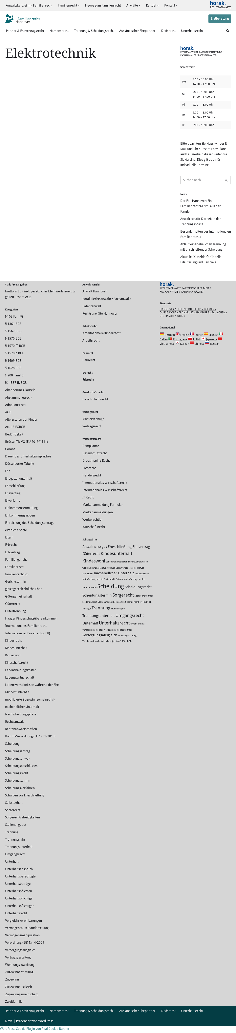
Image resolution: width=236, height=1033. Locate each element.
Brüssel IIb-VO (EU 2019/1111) (26, 449)
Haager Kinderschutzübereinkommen (31, 625)
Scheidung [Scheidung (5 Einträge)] (110, 593)
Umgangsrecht (15, 861)
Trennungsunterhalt (18, 854)
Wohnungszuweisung (19, 972)
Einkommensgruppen (20, 522)
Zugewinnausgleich (18, 994)
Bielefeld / (196, 316)
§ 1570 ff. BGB (15, 353)
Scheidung (12, 750)
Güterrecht (12, 611)
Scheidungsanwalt (17, 765)
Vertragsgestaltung (18, 964)
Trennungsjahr (15, 846)
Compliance (90, 453)
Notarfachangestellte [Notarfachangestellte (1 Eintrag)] (92, 586)
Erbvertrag (12, 559)
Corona (10, 456)
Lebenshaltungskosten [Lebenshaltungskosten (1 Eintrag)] (116, 568)
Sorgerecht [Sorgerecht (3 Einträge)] (123, 601)
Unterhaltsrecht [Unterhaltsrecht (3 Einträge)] (114, 629)
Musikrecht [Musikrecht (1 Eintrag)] (87, 580)
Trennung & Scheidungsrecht (94, 31)
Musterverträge (93, 426)
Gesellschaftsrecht (95, 406)
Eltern (9, 544)
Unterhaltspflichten (18, 898)
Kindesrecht (13, 647)
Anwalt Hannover (94, 298)
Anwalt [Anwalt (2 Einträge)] (88, 554)
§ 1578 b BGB (14, 360)
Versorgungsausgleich (20, 957)
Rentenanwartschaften (21, 736)
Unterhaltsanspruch (19, 876)
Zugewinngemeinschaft (21, 1001)
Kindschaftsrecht (16, 669)
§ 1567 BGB (13, 338)
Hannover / (168, 316)
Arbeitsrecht (90, 347)
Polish (197, 346)
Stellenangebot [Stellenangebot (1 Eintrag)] (89, 609)
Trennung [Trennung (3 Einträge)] (101, 614)
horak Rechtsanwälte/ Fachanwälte (107, 306)
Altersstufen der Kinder (21, 426)
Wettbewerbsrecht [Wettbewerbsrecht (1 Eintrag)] (91, 648)
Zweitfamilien (14, 1008)
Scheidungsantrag (17, 758)
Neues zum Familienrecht (103, 5)
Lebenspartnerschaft (19, 684)
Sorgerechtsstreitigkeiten (22, 824)
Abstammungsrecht (18, 404)
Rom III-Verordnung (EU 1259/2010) (30, 743)
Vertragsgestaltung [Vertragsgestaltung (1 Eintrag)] (127, 642)
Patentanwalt (91, 313)
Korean (184, 350)
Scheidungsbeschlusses (21, 773)
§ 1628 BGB (13, 375)
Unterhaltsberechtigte (20, 883)
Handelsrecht (91, 482)
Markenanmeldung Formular (102, 512)
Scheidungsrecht (16, 780)
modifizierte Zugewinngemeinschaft (30, 706)
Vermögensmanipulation (22, 942)
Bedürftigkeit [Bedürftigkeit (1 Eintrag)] (100, 554)
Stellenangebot (15, 832)
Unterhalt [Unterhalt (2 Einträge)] (90, 630)
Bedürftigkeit (14, 441)
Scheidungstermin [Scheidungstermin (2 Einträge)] (97, 602)
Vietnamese (167, 350)
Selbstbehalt (13, 810)
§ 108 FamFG (14, 323)
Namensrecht (59, 31)
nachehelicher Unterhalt (22, 714)
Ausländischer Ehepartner (137, 31)
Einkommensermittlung (21, 515)
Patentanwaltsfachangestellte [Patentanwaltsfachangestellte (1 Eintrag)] (130, 586)
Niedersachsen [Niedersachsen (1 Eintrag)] (142, 580)
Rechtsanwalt (14, 728)
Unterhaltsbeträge (18, 891)
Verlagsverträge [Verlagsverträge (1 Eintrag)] (124, 637)
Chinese (199, 350)
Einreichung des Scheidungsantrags (29, 530)
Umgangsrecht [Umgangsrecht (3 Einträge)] (130, 622)
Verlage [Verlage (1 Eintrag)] (99, 637)
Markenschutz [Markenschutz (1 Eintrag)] (137, 575)
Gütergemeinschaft (18, 603)
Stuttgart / (168, 322)
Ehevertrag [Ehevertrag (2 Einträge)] (141, 554)
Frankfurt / (187, 319)
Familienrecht (14, 574)
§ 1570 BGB (13, 345)
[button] (79, 5)
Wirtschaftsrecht (93, 534)
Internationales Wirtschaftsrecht (104, 490)
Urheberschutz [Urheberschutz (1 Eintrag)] (137, 630)
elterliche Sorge (16, 537)
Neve (9, 1028)
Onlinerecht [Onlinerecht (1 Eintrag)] (109, 586)
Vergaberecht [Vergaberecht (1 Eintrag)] (88, 637)
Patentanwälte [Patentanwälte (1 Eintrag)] (89, 594)
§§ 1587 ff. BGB (16, 389)
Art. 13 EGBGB (15, 434)
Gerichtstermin (15, 588)
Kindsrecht (168, 31)
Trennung (11, 839)
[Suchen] (227, 31)
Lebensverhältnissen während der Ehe (32, 692)
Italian (164, 346)
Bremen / (210, 316)
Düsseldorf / (169, 319)
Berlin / (182, 316)
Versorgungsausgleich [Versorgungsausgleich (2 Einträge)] (99, 642)
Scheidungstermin (17, 787)
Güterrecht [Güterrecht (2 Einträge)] (91, 561)
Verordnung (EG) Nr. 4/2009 (24, 950)
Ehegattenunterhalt (18, 485)
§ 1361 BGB (13, 331)
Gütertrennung (15, 618)
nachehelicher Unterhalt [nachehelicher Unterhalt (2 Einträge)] (114, 580)
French (199, 341)
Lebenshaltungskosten (20, 677)
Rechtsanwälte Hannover (100, 320)
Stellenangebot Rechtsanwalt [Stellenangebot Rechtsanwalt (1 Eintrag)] (112, 609)
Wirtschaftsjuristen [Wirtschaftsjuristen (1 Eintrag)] (110, 648)
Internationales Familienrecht (26, 633)
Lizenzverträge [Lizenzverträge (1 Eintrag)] (123, 575)
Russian (214, 350)
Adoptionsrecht (15, 412)
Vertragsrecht (91, 433)
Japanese (211, 346)
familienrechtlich (17, 581)
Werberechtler (92, 526)
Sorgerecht (12, 817)
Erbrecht (11, 552)
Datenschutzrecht (94, 460)
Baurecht (88, 367)
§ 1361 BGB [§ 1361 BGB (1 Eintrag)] (126, 648)
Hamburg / (204, 319)
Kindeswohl (13, 662)
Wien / (181, 322)
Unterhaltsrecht (192, 31)
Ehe (7, 478)
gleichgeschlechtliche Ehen (23, 596)
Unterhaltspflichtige (18, 905)
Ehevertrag (12, 500)
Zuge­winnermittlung (19, 979)
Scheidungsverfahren (20, 795)
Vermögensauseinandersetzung (27, 935)
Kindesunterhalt (16, 655)
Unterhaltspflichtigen (19, 913)
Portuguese (180, 346)
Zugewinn (12, 986)
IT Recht (88, 504)
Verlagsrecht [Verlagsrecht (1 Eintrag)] (110, 637)
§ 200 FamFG (14, 382)
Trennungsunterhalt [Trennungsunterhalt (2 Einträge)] (98, 623)
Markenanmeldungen (97, 519)
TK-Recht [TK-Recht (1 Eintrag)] (144, 609)
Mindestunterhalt (17, 699)
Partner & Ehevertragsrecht (25, 31)
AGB (28, 304)
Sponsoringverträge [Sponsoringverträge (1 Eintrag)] (144, 602)
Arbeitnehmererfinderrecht (101, 340)
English (184, 341)
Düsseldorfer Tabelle (19, 471)
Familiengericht (16, 566)
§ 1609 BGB (13, 367)
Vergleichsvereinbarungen (23, 927)
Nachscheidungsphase (20, 721)
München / (219, 319)
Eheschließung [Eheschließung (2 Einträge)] (120, 554)
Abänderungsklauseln (20, 397)
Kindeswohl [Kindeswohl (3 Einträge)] (93, 567)
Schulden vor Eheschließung (24, 802)
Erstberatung (220, 19)
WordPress (45, 1028)
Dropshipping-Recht (96, 467)
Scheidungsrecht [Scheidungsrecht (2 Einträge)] (138, 594)
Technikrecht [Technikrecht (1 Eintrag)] (133, 609)
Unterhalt (11, 868)
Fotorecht (89, 475)
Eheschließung (15, 493)
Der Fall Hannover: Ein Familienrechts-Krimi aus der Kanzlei (200, 207)
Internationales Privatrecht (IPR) (27, 640)
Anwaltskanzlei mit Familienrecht (29, 5)
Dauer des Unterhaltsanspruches (28, 463)
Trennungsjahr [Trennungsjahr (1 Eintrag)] (118, 615)
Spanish (213, 341)
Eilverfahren (13, 507)
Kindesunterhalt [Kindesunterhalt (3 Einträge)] (116, 560)
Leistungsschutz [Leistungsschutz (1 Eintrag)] (107, 575)
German (169, 341)
